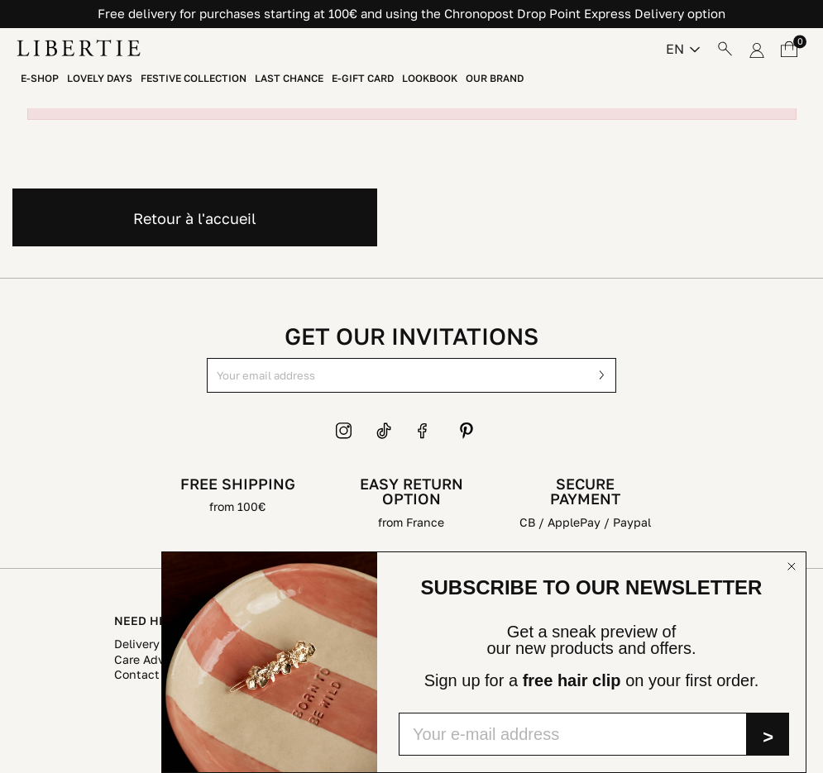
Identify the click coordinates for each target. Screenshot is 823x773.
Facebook (426, 430)
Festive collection (193, 79)
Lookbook (429, 79)
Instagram (344, 430)
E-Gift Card (363, 79)
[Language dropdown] (683, 49)
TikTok (384, 430)
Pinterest (466, 430)
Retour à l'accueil (194, 218)
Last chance (289, 79)
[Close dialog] (791, 566)
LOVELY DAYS (99, 79)
